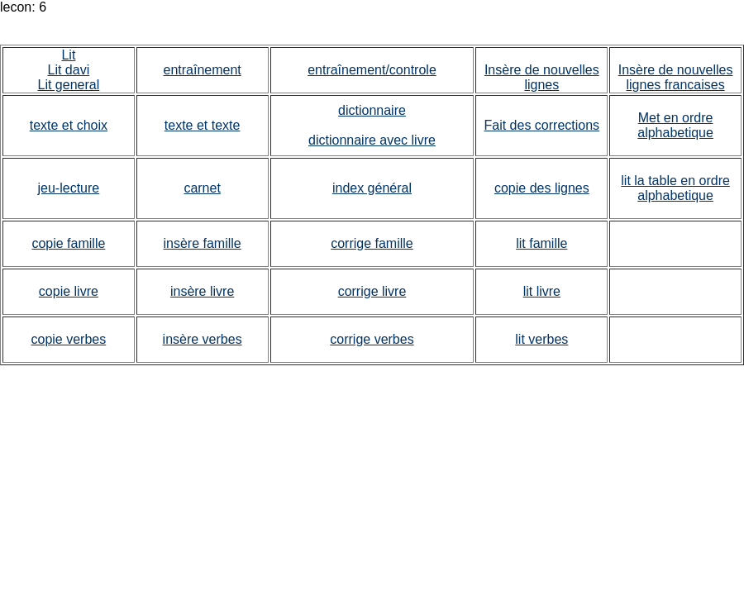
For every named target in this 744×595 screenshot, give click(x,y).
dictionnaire (372, 110)
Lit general (69, 85)
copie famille (68, 243)
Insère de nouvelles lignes (541, 77)
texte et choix (68, 125)
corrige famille (372, 243)
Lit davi (69, 70)
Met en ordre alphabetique (675, 125)
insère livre (202, 291)
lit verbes (541, 339)
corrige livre (372, 291)
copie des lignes (541, 188)
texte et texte (203, 125)
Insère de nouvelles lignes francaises (675, 77)
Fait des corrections (542, 125)
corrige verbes (371, 339)
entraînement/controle (372, 70)
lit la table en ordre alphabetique (675, 188)
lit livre (541, 291)
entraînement (202, 70)
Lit (68, 55)
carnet (202, 188)
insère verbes (202, 339)
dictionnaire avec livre (372, 140)
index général (372, 188)
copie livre (68, 291)
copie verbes (69, 339)
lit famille (541, 243)
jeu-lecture (69, 188)
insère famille (202, 243)
